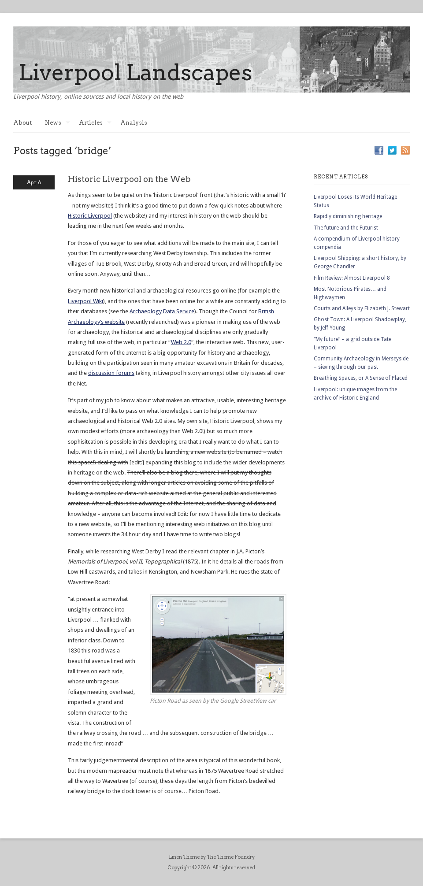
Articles (95, 122)
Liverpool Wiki (85, 301)
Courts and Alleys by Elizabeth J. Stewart (362, 308)
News (57, 122)
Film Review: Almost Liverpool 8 (352, 278)
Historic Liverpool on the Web (129, 179)
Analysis (133, 122)
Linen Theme (184, 857)
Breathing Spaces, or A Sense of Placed (361, 378)
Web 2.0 (181, 342)
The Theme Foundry (231, 857)
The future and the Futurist (346, 228)
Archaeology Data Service (162, 311)
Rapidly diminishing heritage (348, 216)
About (22, 122)
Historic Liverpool (90, 215)
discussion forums (111, 373)
